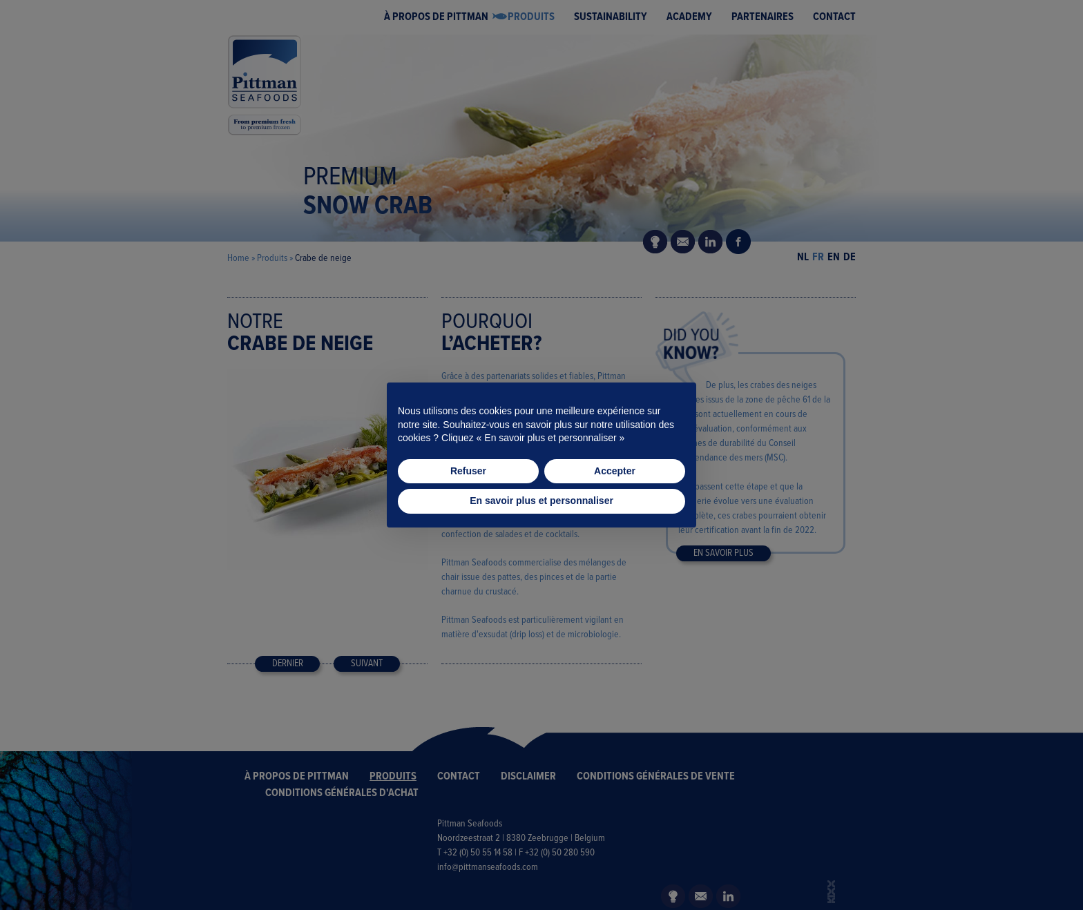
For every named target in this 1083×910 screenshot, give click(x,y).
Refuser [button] (468, 470)
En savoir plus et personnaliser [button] (541, 500)
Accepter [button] (614, 470)
